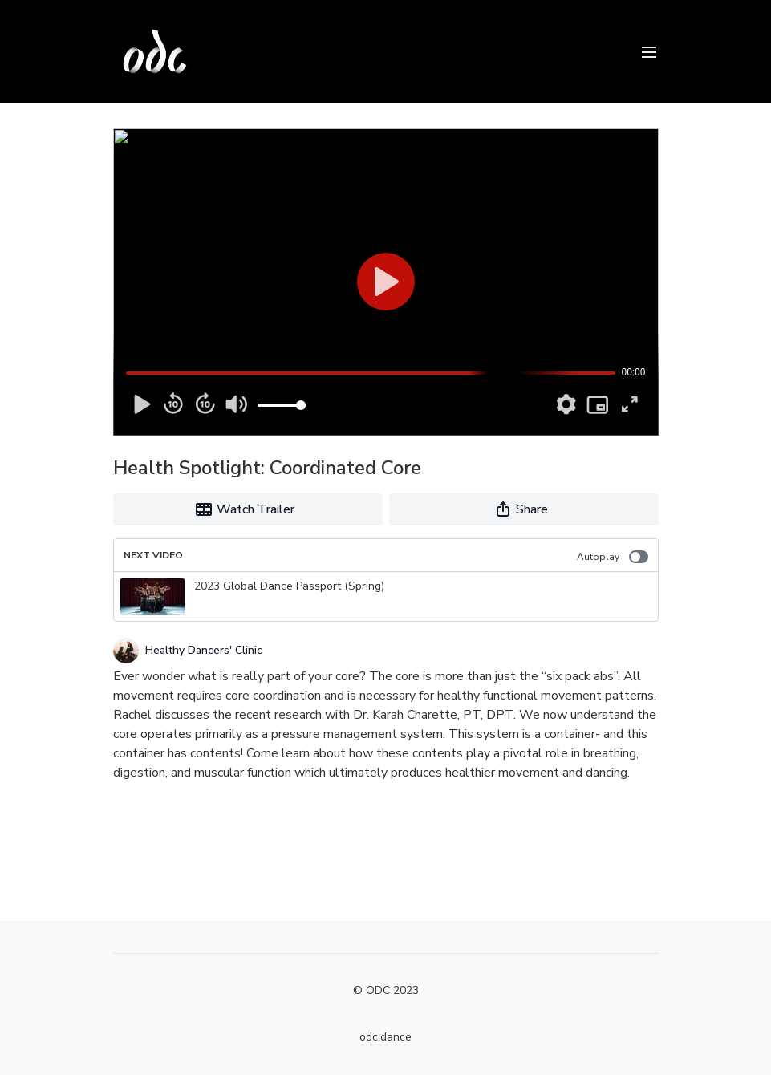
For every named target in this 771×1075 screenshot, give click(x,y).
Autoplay (612, 556)
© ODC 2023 (386, 990)
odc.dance (385, 1037)
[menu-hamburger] (649, 51)
